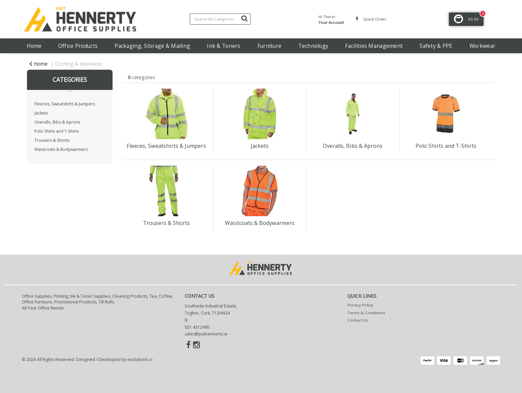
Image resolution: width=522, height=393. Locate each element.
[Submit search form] (244, 18)
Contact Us (357, 320)
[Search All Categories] (220, 19)
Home (34, 46)
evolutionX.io (140, 359)
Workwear (482, 46)
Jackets (41, 113)
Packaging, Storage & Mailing (152, 46)
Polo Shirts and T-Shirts (56, 131)
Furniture (269, 46)
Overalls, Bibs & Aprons (57, 122)
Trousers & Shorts (51, 140)
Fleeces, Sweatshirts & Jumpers (64, 104)
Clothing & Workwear (78, 64)
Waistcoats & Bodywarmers (61, 149)
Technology (313, 46)
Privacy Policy (360, 304)
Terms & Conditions (366, 312)
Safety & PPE (436, 46)
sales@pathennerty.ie (206, 334)
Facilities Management (374, 46)
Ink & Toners (223, 46)
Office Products (78, 46)
